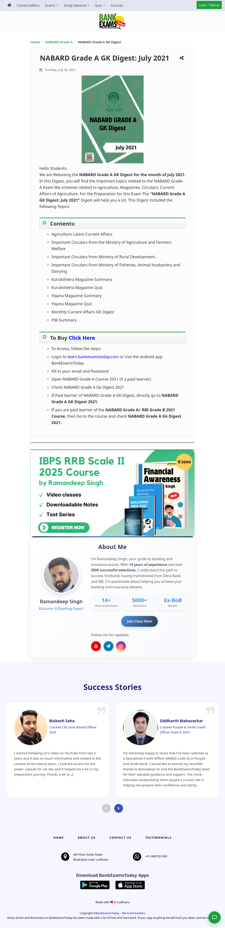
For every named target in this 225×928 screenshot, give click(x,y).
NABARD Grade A (59, 42)
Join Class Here (139, 621)
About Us (87, 838)
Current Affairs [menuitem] (28, 5)
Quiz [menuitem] (98, 5)
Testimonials (158, 838)
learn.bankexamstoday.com (94, 356)
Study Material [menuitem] (74, 5)
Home (35, 42)
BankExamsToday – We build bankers (120, 913)
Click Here (82, 337)
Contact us (120, 838)
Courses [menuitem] (116, 5)
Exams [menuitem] (50, 5)
